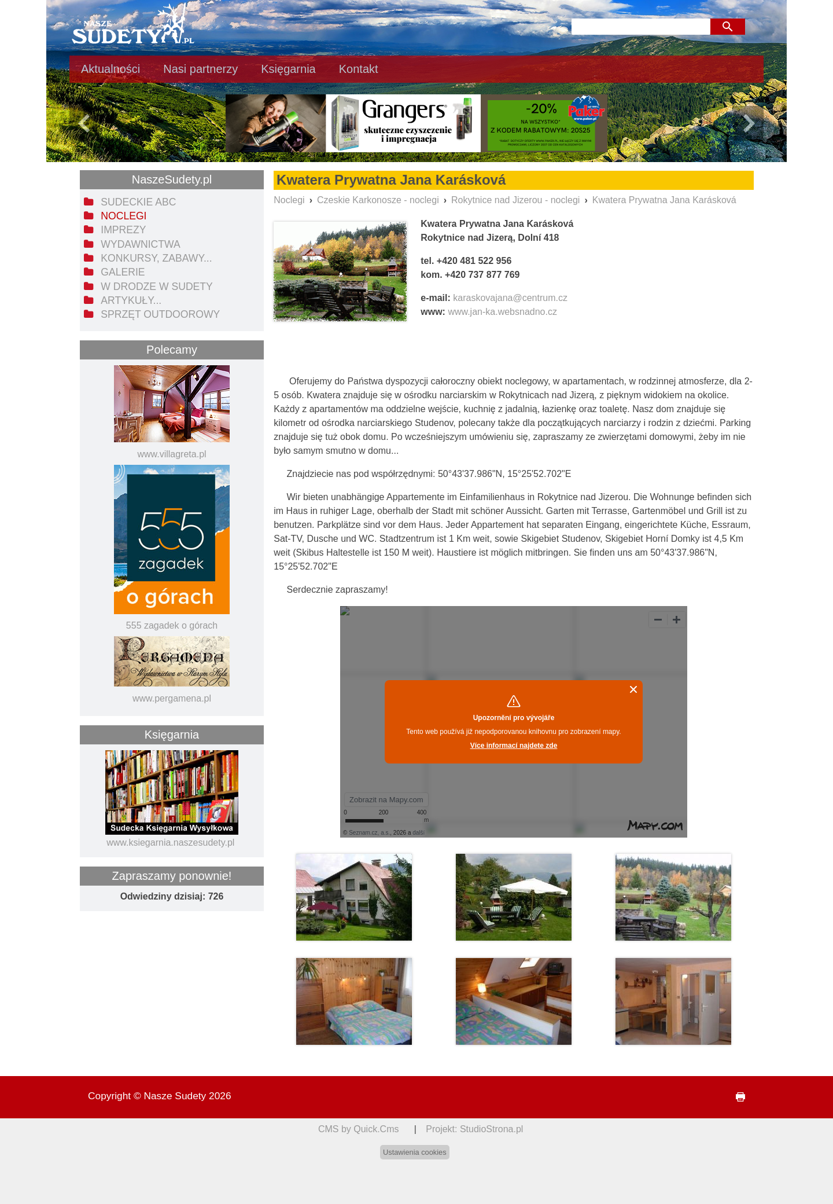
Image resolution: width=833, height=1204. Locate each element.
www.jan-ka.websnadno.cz (502, 312)
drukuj (736, 1097)
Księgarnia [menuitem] (288, 69)
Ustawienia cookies (415, 1152)
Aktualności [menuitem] (110, 69)
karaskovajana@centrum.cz (510, 298)
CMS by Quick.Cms (358, 1129)
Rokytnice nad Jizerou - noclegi (515, 200)
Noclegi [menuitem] (123, 216)
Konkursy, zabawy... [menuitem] (156, 258)
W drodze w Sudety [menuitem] (157, 286)
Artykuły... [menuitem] (131, 300)
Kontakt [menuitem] (358, 69)
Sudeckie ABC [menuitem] (138, 202)
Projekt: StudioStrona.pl (474, 1129)
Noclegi (289, 200)
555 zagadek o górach (172, 625)
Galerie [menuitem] (123, 272)
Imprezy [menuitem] (123, 230)
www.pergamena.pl (171, 698)
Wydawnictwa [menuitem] (140, 244)
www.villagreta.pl (171, 454)
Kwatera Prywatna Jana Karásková (664, 200)
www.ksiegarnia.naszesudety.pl (170, 842)
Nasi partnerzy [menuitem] (200, 69)
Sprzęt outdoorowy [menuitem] (160, 314)
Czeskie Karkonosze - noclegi (378, 200)
